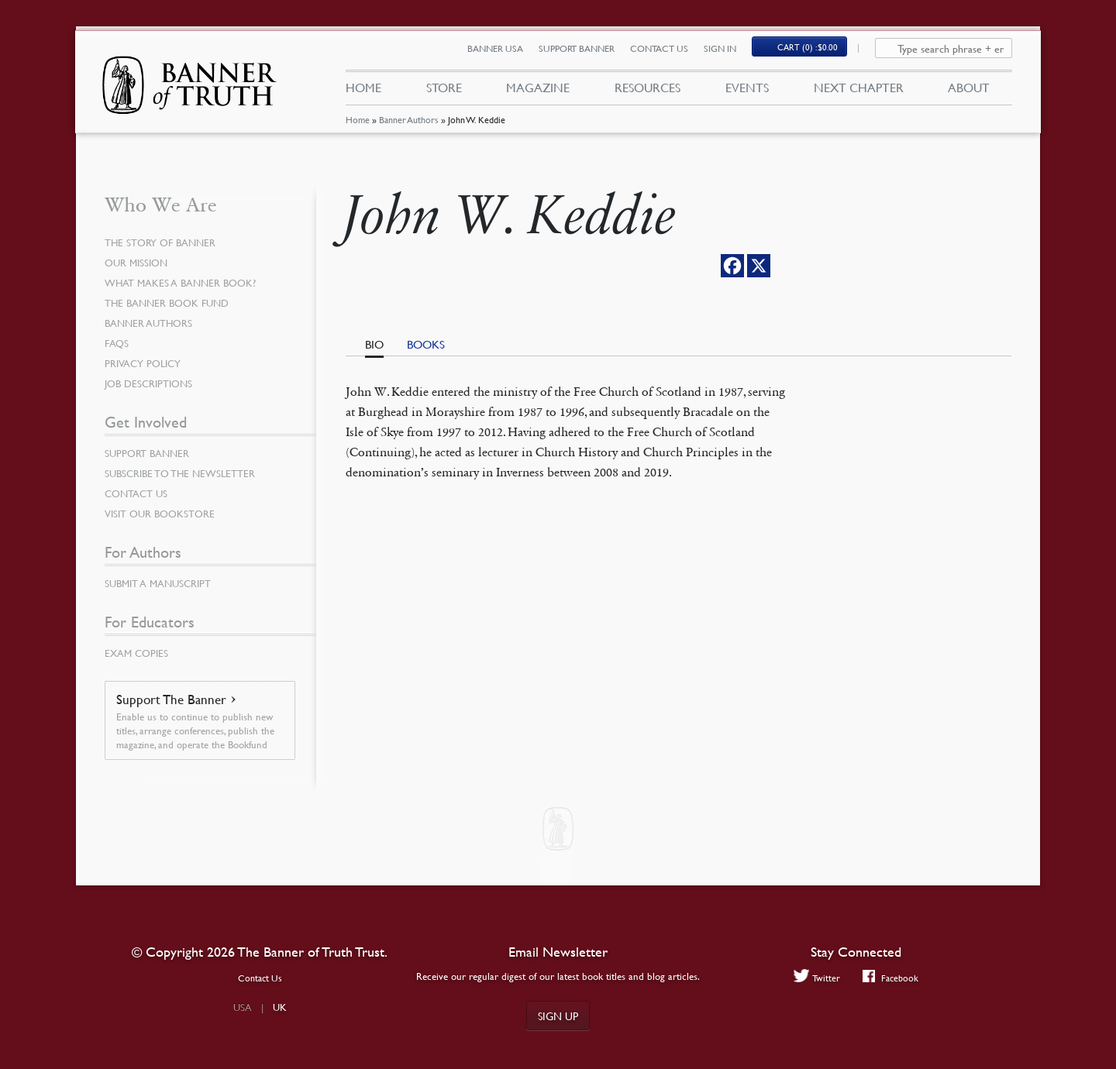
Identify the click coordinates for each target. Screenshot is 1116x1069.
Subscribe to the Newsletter (184, 473)
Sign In (728, 52)
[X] (758, 265)
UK (280, 1007)
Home (357, 127)
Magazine (538, 91)
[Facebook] (732, 265)
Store (443, 91)
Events (747, 91)
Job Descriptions (152, 383)
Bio (374, 344)
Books (426, 344)
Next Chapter (859, 91)
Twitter (815, 978)
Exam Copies (138, 653)
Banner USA (504, 52)
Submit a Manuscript (161, 583)
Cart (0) (817, 51)
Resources (647, 91)
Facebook (892, 978)
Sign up (558, 1016)
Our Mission (139, 262)
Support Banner (585, 52)
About (969, 91)
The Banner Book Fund (171, 303)
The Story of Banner (163, 242)
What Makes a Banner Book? (184, 283)
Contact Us (668, 52)
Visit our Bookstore (163, 513)
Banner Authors (408, 127)
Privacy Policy (145, 363)
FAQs (117, 343)
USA (242, 1007)
